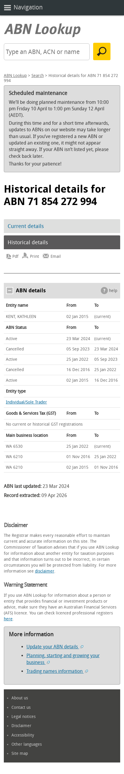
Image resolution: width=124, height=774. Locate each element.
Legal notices (23, 716)
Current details (26, 226)
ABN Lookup (15, 75)
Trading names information (57, 671)
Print (34, 256)
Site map (19, 753)
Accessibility (22, 735)
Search (37, 75)
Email (56, 256)
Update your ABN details (54, 647)
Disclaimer (21, 725)
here (8, 619)
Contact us (21, 707)
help (113, 290)
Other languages (26, 744)
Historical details (28, 242)
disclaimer (44, 571)
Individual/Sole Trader (26, 402)
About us (19, 698)
